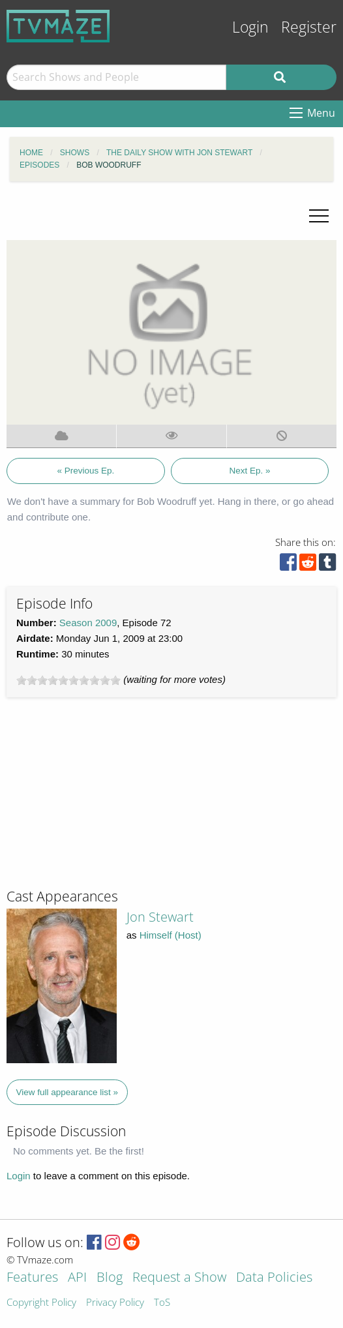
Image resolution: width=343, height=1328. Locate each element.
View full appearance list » (67, 1092)
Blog (110, 1278)
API (77, 1278)
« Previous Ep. (86, 470)
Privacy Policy (115, 1302)
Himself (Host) (170, 935)
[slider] (68, 680)
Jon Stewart (160, 917)
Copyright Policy (41, 1302)
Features (32, 1278)
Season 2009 (88, 622)
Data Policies (274, 1278)
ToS (162, 1302)
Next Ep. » (249, 470)
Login (250, 27)
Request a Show (179, 1278)
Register (308, 27)
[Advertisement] (104, 798)
